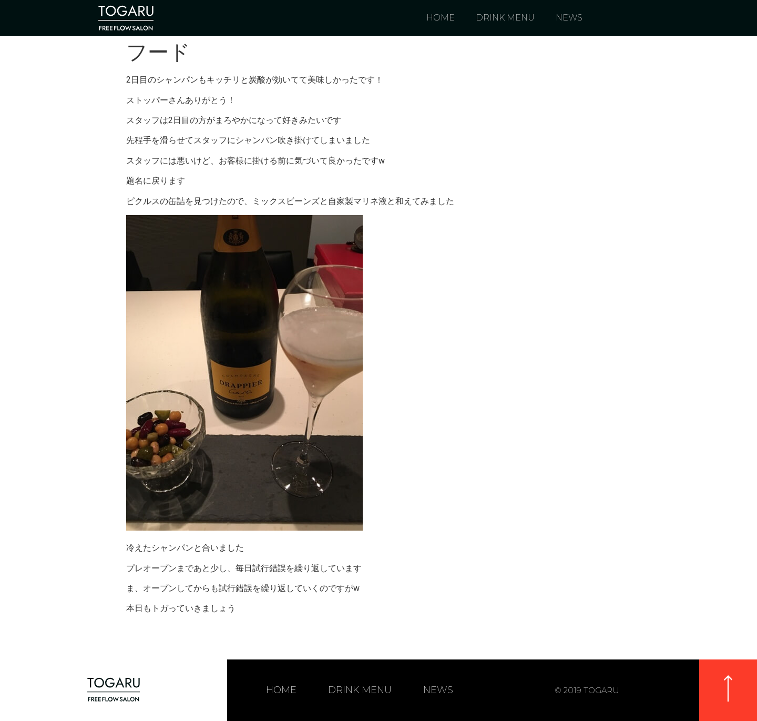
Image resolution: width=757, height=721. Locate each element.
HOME (440, 18)
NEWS (569, 18)
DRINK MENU (505, 18)
